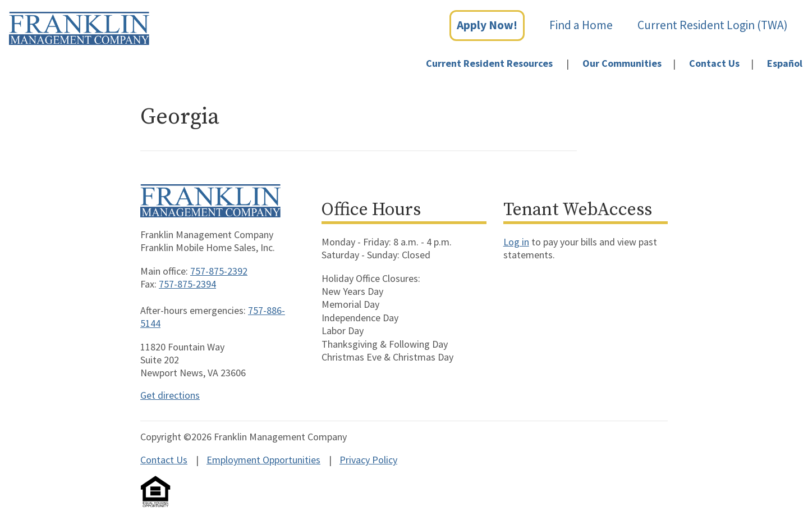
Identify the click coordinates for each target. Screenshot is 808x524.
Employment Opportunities (263, 459)
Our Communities (622, 63)
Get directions (170, 395)
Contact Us (714, 63)
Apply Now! (487, 25)
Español (784, 63)
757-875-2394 (187, 283)
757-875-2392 (218, 271)
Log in (516, 241)
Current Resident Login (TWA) (712, 25)
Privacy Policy (368, 459)
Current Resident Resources (489, 63)
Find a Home (581, 25)
